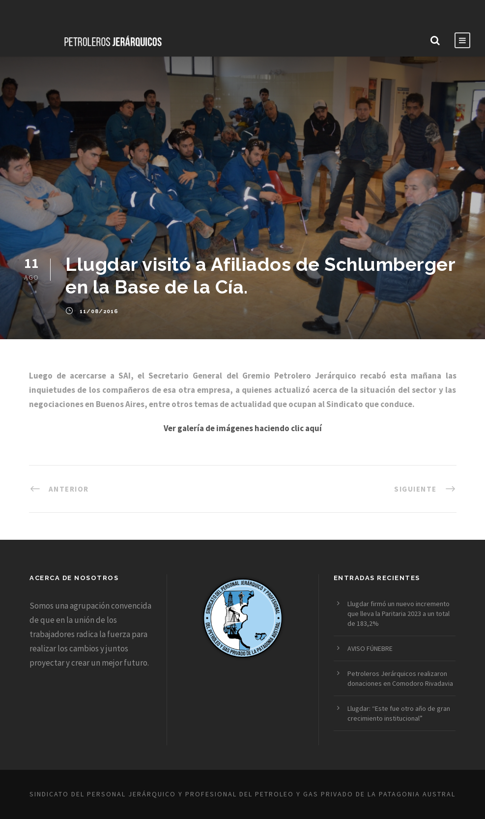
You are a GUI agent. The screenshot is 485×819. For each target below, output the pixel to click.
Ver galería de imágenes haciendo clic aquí (243, 428)
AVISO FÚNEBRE (370, 648)
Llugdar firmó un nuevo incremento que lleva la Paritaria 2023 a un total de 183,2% (398, 613)
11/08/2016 (99, 311)
